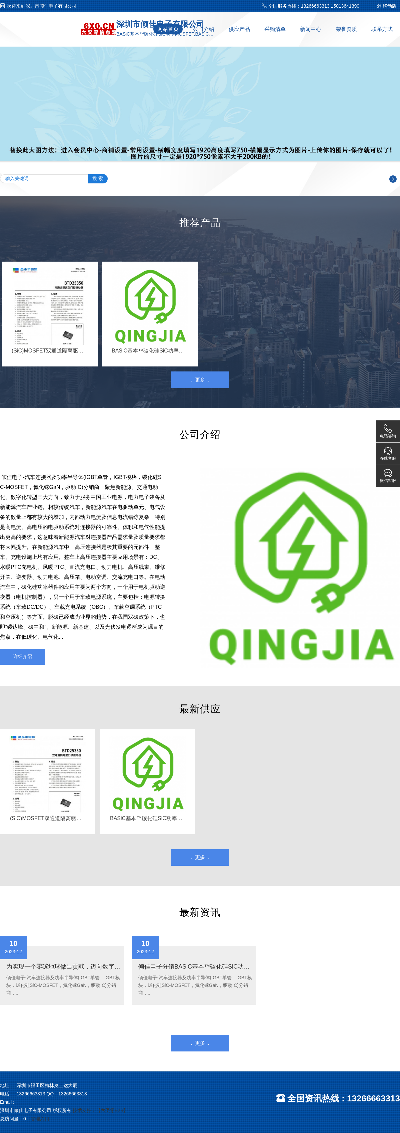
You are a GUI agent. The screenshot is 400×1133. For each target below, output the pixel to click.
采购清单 (275, 29)
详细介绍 (22, 656)
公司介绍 (203, 29)
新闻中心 (310, 29)
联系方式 (382, 29)
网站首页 (168, 29)
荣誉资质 (346, 29)
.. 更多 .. (200, 379)
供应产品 (239, 29)
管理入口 (40, 1118)
